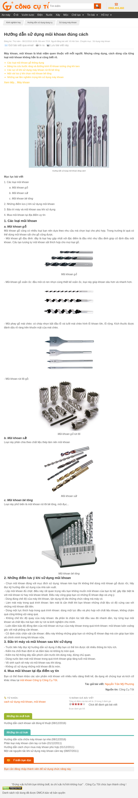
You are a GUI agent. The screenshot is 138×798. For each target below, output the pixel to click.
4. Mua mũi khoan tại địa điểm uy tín (25, 215)
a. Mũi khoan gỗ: (18, 187)
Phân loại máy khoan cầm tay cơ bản (25, 743)
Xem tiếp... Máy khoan (17, 82)
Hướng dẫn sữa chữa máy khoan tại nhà (27, 739)
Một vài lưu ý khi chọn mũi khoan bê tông (29, 73)
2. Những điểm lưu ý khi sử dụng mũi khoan (29, 204)
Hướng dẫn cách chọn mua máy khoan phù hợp (31, 747)
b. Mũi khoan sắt (18, 193)
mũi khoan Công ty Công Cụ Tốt (38, 680)
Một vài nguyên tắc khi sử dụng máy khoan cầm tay (33, 751)
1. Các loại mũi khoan (16, 182)
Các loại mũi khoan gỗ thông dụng (25, 62)
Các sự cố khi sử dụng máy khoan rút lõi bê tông (33, 70)
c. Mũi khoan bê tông (21, 198)
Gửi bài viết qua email (20, 45)
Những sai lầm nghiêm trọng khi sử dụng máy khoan (35, 77)
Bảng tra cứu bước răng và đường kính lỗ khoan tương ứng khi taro (43, 66)
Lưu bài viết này (59, 45)
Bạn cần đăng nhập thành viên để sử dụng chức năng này (37, 769)
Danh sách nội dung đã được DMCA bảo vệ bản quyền (33, 792)
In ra (42, 45)
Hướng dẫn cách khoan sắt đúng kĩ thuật (27, 723)
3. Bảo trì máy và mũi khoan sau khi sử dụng (29, 209)
